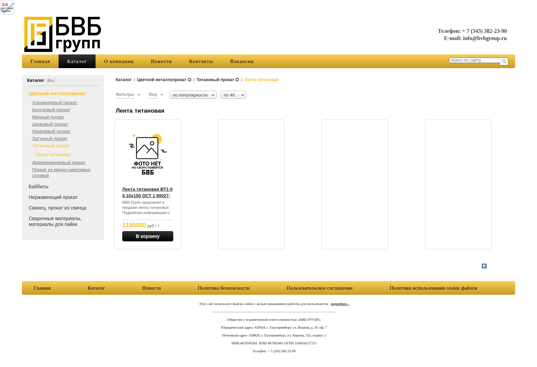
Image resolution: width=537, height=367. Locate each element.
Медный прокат (48, 116)
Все (51, 80)
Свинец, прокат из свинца (57, 208)
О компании (119, 61)
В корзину (148, 236)
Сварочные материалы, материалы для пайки (55, 221)
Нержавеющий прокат (53, 197)
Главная (40, 61)
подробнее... (340, 304)
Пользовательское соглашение (319, 288)
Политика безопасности (224, 288)
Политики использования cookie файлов (433, 288)
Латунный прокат (49, 138)
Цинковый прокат (50, 124)
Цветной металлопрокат (58, 93)
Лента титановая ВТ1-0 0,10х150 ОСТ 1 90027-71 (147, 196)
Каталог (77, 61)
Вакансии (242, 61)
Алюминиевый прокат (54, 102)
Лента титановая (53, 154)
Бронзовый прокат (51, 109)
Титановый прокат (51, 145)
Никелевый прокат (51, 131)
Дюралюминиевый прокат (59, 162)
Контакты (201, 61)
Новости (161, 61)
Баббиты (38, 186)
